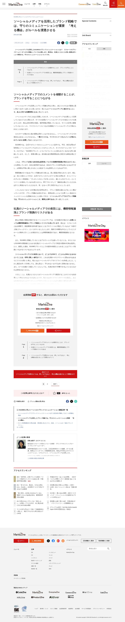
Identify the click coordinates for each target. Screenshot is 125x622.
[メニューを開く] (4, 4)
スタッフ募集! (53, 608)
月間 (104, 49)
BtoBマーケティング (36, 560)
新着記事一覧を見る (97, 209)
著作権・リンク (44, 608)
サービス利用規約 (86, 608)
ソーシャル (35, 42)
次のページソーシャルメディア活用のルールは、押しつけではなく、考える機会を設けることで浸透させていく (45, 374)
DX (32, 552)
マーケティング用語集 (19, 578)
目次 (59, 62)
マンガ (50, 555)
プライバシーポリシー (99, 608)
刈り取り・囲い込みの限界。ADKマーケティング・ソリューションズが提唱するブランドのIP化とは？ (63, 495)
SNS (50, 568)
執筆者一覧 (34, 568)
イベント (47, 4)
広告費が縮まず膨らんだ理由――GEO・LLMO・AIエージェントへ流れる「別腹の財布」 (63, 487)
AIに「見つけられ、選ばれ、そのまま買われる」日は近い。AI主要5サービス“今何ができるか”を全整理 (30, 487)
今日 (89, 49)
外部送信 (109, 608)
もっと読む (20, 427)
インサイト (34, 558)
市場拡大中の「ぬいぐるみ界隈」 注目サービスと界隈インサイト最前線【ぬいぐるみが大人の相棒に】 (63, 479)
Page (19, 81)
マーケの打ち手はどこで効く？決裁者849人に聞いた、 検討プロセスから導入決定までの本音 (30, 511)
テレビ (50, 566)
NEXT (55, 384)
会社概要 (77, 608)
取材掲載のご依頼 (104, 541)
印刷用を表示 (19, 401)
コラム (27, 42)
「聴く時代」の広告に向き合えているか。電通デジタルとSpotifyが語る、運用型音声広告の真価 (30, 495)
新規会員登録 (32, 331)
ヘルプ (36, 608)
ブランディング (19, 42)
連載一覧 (33, 566)
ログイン (58, 331)
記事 (34, 4)
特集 (39, 4)
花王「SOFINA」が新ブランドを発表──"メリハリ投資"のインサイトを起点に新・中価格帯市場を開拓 (30, 479)
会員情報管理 (62, 608)
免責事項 (70, 608)
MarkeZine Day (70, 552)
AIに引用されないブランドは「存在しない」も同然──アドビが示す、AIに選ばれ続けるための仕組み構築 (30, 503)
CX (32, 555)
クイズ (50, 558)
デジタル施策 (34, 563)
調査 (50, 560)
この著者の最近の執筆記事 (36, 458)
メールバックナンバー (45, 326)
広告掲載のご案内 (88, 541)
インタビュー (52, 552)
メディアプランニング (55, 563)
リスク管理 (43, 42)
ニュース (27, 4)
